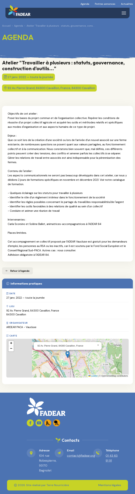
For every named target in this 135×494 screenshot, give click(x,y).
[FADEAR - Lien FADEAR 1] (47, 422)
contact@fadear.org (81, 456)
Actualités (127, 4)
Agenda (85, 4)
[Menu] (124, 13)
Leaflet (92, 376)
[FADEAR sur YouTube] (39, 422)
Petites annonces (105, 4)
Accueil (6, 25)
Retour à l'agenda (17, 271)
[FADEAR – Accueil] (19, 10)
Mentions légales (109, 485)
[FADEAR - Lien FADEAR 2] (56, 422)
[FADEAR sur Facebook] (30, 422)
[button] (67, 354)
